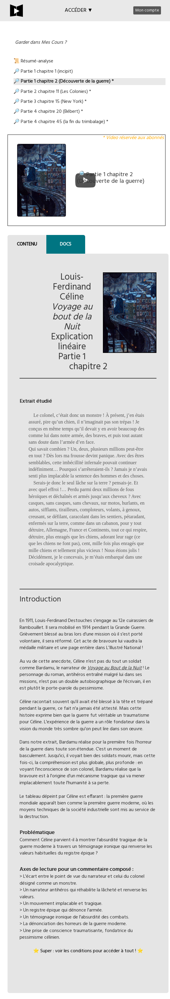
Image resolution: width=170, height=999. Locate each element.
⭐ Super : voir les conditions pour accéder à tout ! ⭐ (88, 951)
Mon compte (147, 10)
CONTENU (27, 244)
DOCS (65, 244)
